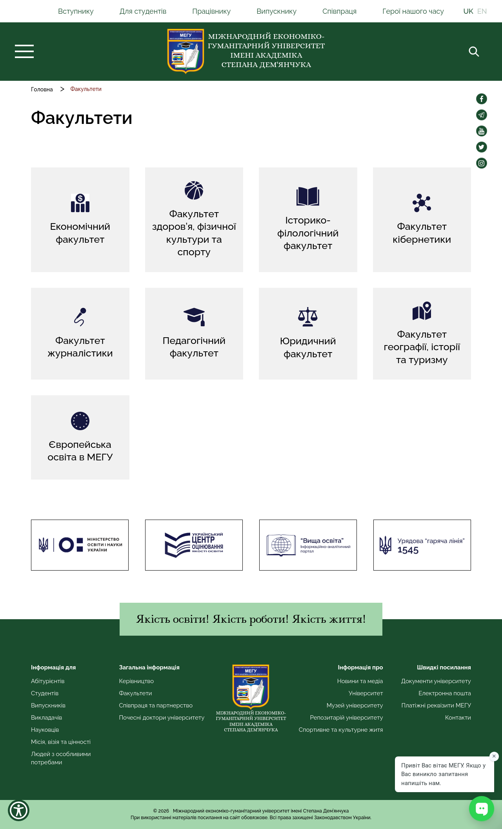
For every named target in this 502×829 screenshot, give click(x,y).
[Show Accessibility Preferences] (18, 810)
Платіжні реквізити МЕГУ (436, 705)
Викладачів (46, 717)
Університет (366, 693)
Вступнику (76, 11)
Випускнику (276, 11)
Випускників (48, 705)
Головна (42, 89)
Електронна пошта (444, 693)
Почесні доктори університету (161, 717)
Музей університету (355, 705)
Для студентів (143, 11)
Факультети (135, 693)
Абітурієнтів (48, 681)
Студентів (44, 693)
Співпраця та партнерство (156, 705)
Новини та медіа (360, 681)
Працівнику (211, 11)
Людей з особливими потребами (61, 758)
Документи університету (436, 681)
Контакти (458, 717)
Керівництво (136, 681)
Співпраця (339, 11)
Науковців (45, 729)
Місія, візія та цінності (61, 741)
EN (482, 11)
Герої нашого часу (413, 11)
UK (468, 11)
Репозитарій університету (346, 717)
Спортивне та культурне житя (341, 729)
